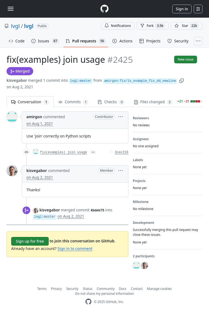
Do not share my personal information (104, 293)
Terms (42, 288)
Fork (152, 26)
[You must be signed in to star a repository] (186, 26)
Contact (137, 288)
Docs (123, 288)
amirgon (34, 116)
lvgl (15, 26)
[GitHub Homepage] (88, 301)
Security (72, 288)
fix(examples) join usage (63, 152)
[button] (181, 80)
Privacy (56, 288)
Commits (73, 102)
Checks (111, 102)
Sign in (182, 8)
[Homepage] (104, 8)
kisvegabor (17, 80)
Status (87, 288)
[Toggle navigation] (11, 9)
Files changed (153, 102)
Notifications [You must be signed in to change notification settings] (117, 25)
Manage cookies (159, 288)
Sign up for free (30, 241)
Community (106, 288)
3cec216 (121, 152)
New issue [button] (185, 59)
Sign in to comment (74, 248)
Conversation (30, 102)
